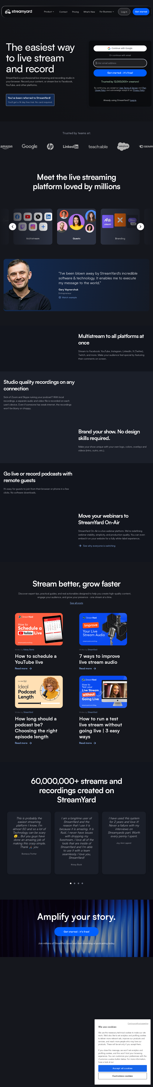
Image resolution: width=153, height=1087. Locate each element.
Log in (133, 100)
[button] (120, 48)
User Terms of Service (128, 88)
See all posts (76, 602)
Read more (23, 668)
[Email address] (120, 63)
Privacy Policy (139, 90)
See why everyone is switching (96, 546)
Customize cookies (122, 1076)
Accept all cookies (123, 1068)
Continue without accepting (138, 1023)
